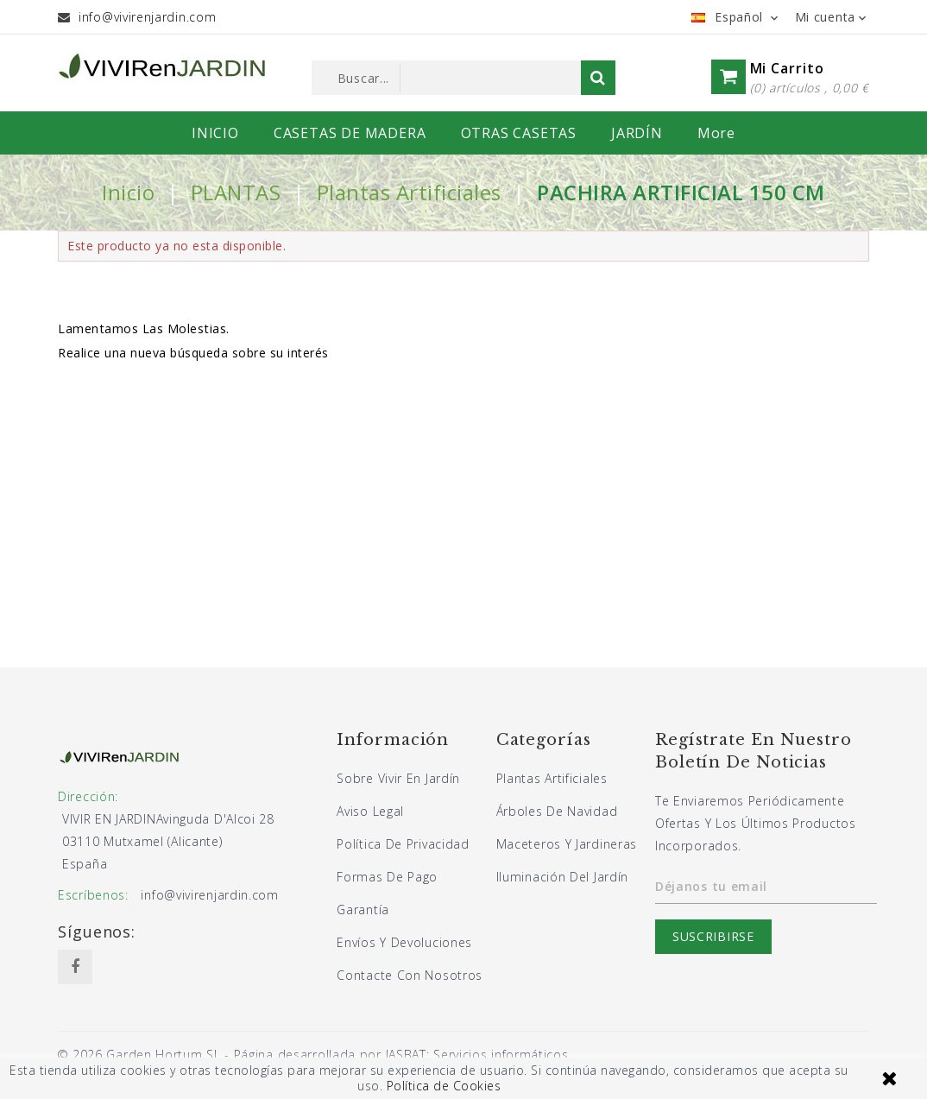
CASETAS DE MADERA (350, 132)
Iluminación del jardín (562, 876)
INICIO (215, 132)
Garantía (363, 909)
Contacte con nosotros (409, 975)
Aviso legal (370, 811)
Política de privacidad (403, 844)
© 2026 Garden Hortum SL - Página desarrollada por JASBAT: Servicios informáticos (313, 1054)
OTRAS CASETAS (519, 132)
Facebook (75, 967)
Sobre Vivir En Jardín (398, 778)
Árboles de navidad (557, 811)
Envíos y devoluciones (404, 942)
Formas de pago (387, 876)
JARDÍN (637, 132)
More (716, 132)
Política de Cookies (444, 1085)
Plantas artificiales (552, 778)
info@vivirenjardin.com (147, 17)
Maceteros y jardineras (566, 844)
